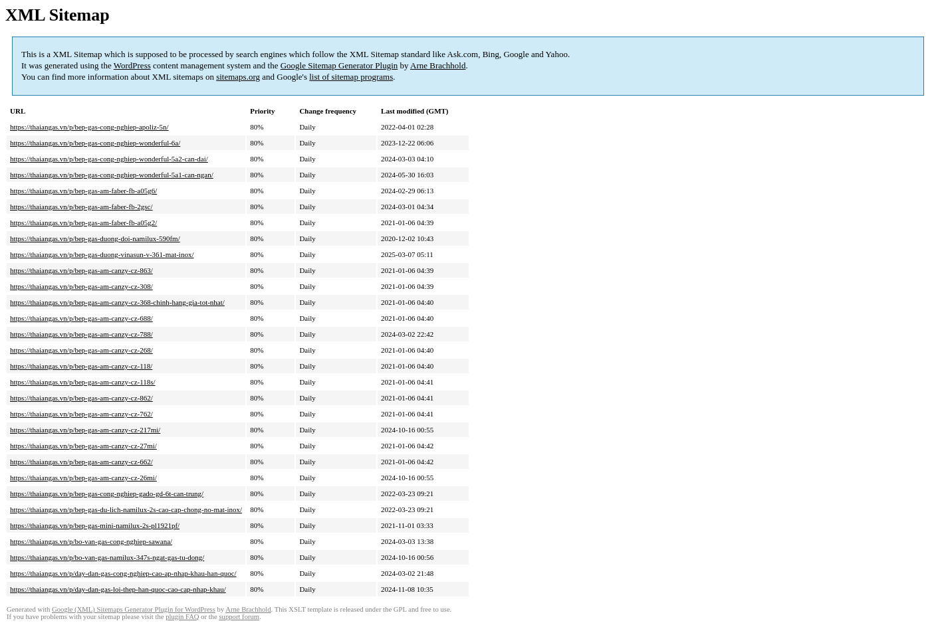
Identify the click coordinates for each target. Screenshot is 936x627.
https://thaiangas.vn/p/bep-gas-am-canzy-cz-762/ (81, 414)
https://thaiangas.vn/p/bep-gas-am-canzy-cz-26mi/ (83, 478)
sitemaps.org (238, 77)
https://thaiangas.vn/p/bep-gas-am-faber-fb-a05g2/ (83, 222)
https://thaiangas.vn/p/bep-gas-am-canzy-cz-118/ (81, 366)
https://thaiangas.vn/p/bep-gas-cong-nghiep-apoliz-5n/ (89, 127)
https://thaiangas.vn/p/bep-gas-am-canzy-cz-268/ (81, 350)
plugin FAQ (182, 616)
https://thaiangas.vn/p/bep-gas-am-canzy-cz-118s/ (83, 382)
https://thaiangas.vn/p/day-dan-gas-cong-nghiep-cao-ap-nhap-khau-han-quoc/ (123, 573)
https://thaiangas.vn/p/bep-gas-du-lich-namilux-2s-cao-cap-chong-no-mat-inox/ (126, 509)
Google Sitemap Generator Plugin (339, 65)
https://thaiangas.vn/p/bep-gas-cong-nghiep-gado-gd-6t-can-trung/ (106, 493)
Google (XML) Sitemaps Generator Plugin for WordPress (133, 609)
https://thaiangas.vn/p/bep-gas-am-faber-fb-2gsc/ (81, 207)
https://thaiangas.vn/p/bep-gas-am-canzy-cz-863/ (81, 270)
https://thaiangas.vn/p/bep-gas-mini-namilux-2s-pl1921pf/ (94, 525)
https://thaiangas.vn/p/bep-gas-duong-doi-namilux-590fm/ (95, 238)
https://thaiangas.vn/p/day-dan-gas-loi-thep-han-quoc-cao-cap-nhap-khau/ (118, 589)
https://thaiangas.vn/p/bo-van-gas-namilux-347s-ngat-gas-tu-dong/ (107, 557)
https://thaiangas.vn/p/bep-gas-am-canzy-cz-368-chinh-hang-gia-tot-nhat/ (117, 302)
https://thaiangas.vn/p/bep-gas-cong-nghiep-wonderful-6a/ (95, 143)
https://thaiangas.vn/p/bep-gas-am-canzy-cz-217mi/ (85, 430)
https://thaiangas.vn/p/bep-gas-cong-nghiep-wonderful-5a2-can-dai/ (109, 159)
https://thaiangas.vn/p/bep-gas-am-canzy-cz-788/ (81, 334)
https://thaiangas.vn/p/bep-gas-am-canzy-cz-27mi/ (83, 446)
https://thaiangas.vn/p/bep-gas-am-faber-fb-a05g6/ (83, 191)
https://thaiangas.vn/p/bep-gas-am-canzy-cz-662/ (81, 462)
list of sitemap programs (351, 77)
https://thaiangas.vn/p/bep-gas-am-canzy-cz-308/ (81, 286)
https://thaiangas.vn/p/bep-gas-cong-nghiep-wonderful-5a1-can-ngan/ (111, 175)
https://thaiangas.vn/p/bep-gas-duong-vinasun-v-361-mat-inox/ (101, 254)
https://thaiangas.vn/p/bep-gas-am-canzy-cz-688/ (81, 318)
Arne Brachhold (437, 65)
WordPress (132, 65)
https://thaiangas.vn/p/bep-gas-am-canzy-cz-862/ (81, 398)
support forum (239, 616)
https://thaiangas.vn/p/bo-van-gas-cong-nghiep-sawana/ (91, 541)
